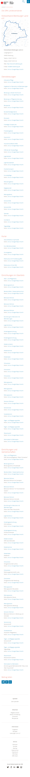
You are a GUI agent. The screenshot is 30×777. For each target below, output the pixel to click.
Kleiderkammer (8, 350)
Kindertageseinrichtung (10, 331)
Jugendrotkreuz (8, 325)
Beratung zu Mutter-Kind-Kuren (12, 93)
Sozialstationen (8, 414)
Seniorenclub (7, 407)
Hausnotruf (7, 137)
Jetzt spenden (15, 701)
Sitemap (15, 748)
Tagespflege (7, 226)
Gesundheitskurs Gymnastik (11, 239)
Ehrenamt (6, 118)
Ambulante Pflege (8, 80)
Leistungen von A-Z (15, 733)
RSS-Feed (15, 754)
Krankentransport (9, 169)
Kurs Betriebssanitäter (10, 246)
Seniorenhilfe (7, 201)
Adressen (15, 744)
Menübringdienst (8, 182)
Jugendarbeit (7, 156)
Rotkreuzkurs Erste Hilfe (10, 265)
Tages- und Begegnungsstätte (12, 420)
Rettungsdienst (8, 194)
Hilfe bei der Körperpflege (11, 150)
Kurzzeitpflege (8, 175)
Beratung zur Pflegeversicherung (13, 99)
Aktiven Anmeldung (15, 714)
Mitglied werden (15, 712)
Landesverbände (9, 7)
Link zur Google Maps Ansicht (15, 69)
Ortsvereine (7, 363)
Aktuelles (15, 731)
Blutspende (7, 105)
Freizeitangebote (8, 131)
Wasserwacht (7, 433)
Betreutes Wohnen (9, 298)
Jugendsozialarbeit (9, 162)
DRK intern (15, 756)
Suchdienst (7, 220)
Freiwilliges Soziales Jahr (10, 124)
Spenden (6, 213)
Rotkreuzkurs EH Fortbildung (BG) (13, 259)
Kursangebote (8, 252)
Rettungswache (8, 382)
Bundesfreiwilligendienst (10, 112)
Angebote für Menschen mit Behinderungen (16, 86)
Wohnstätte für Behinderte (11, 439)
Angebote (15, 729)
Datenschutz (15, 750)
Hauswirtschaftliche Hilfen (11, 143)
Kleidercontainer (8, 344)
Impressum (15, 752)
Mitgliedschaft (7, 188)
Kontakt (15, 746)
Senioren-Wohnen (9, 401)
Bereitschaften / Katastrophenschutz (14, 291)
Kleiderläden (7, 357)
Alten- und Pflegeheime (10, 278)
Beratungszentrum (9, 285)
